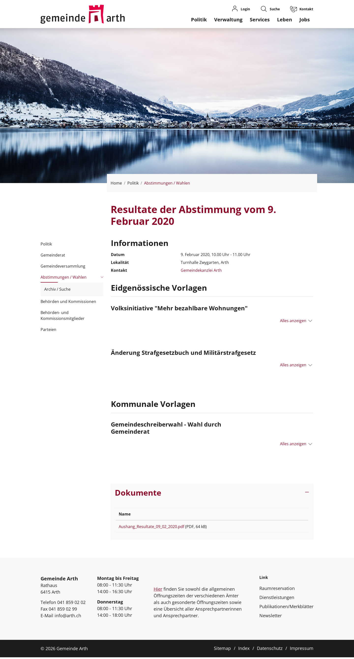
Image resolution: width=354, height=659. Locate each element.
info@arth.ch (68, 617)
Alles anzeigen (293, 320)
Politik (199, 19)
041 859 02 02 (71, 604)
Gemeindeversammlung (63, 266)
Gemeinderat (53, 255)
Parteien (48, 329)
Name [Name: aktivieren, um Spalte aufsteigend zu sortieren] (125, 514)
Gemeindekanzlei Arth (201, 270)
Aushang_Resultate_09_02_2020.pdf (151, 526)
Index (244, 650)
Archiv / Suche (57, 289)
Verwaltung (228, 19)
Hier (158, 591)
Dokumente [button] (138, 492)
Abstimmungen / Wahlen (64, 278)
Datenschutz (269, 650)
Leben (284, 19)
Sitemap (222, 650)
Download (287, 527)
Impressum (301, 650)
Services (260, 19)
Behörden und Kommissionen (68, 301)
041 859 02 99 (63, 611)
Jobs (304, 19)
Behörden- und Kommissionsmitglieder (63, 315)
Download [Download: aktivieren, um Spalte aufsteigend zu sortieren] (279, 514)
